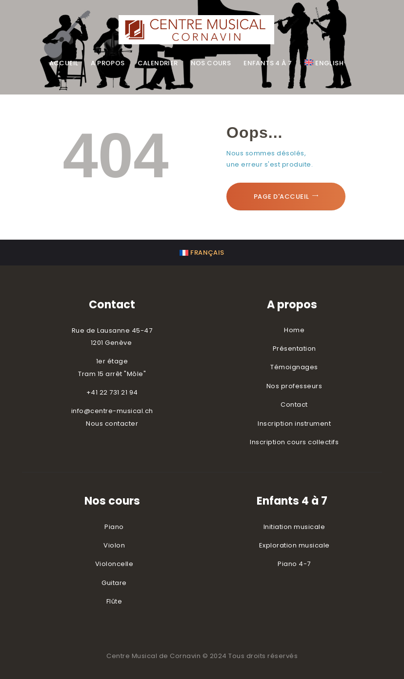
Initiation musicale (294, 526)
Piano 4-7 (294, 563)
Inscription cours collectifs (294, 442)
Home (294, 330)
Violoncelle (114, 563)
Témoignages (294, 367)
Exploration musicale (294, 545)
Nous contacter (112, 423)
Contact (294, 404)
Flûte (114, 601)
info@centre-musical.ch (112, 410)
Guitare (114, 582)
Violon (114, 545)
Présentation (294, 348)
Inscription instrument (294, 423)
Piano (114, 526)
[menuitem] (324, 63)
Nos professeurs (294, 386)
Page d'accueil (281, 196)
